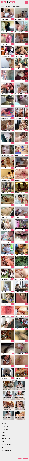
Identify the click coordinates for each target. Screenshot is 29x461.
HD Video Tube (5, 447)
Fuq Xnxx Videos (6, 426)
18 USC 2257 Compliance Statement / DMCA (21, 459)
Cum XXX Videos (6, 453)
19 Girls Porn (5, 429)
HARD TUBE (8, 2)
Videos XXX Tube (6, 444)
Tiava (3, 441)
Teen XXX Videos (6, 438)
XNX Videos (5, 435)
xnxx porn (4, 432)
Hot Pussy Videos (6, 450)
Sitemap (20, 458)
